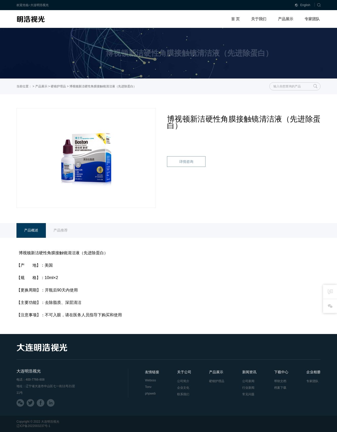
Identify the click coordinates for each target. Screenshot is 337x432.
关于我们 (258, 19)
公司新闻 (248, 381)
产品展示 (285, 19)
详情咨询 (186, 162)
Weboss (150, 380)
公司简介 (183, 381)
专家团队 (312, 19)
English (302, 5)
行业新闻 (248, 387)
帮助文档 (280, 381)
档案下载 (280, 387)
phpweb (150, 393)
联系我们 (183, 394)
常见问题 (248, 394)
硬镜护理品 (58, 86)
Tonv (148, 387)
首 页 (235, 19)
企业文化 (183, 387)
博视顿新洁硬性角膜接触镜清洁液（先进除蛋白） (102, 86)
